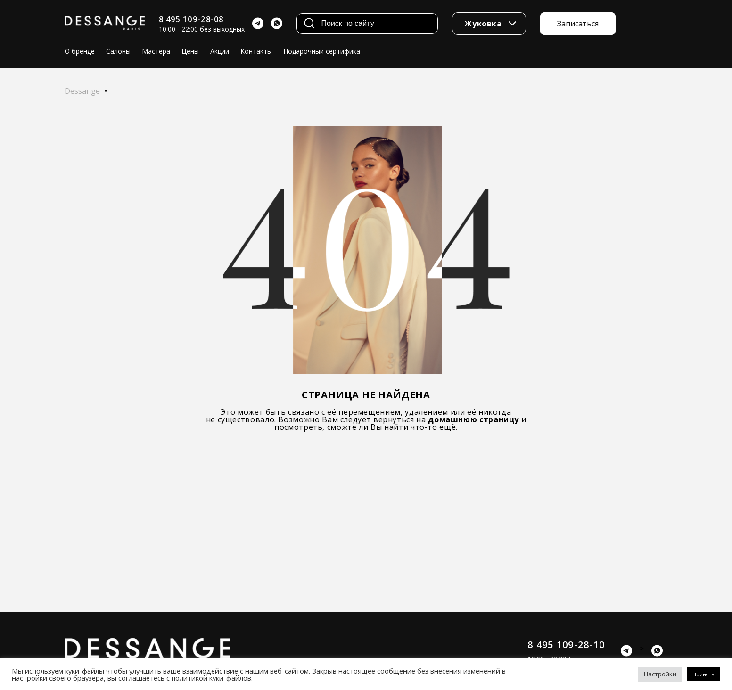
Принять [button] (703, 674)
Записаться (578, 23)
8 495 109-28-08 (191, 19)
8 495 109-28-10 (566, 644)
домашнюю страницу (473, 419)
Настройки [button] (660, 674)
